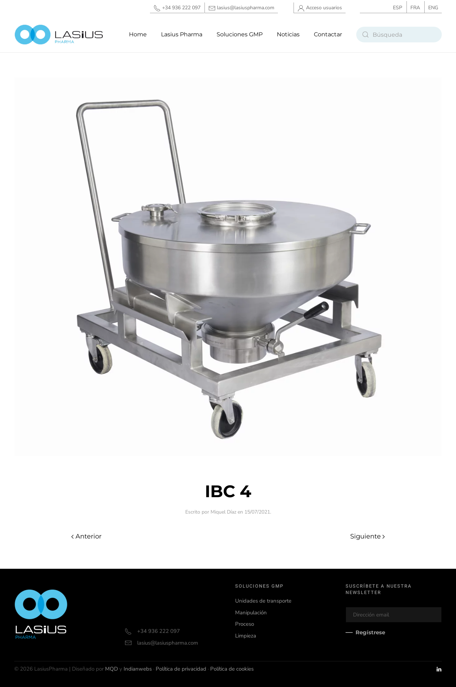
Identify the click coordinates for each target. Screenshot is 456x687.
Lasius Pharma (181, 34)
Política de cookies (232, 668)
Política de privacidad (181, 668)
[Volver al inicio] (58, 34)
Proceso (244, 624)
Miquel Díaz (223, 512)
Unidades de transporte (263, 600)
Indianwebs (138, 668)
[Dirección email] (394, 615)
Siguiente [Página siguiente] (367, 536)
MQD (111, 668)
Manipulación (251, 612)
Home (138, 34)
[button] (240, 34)
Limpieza (245, 635)
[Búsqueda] (399, 34)
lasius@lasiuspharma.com (241, 8)
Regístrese (370, 632)
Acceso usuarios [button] (319, 8)
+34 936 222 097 (177, 8)
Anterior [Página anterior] (86, 536)
